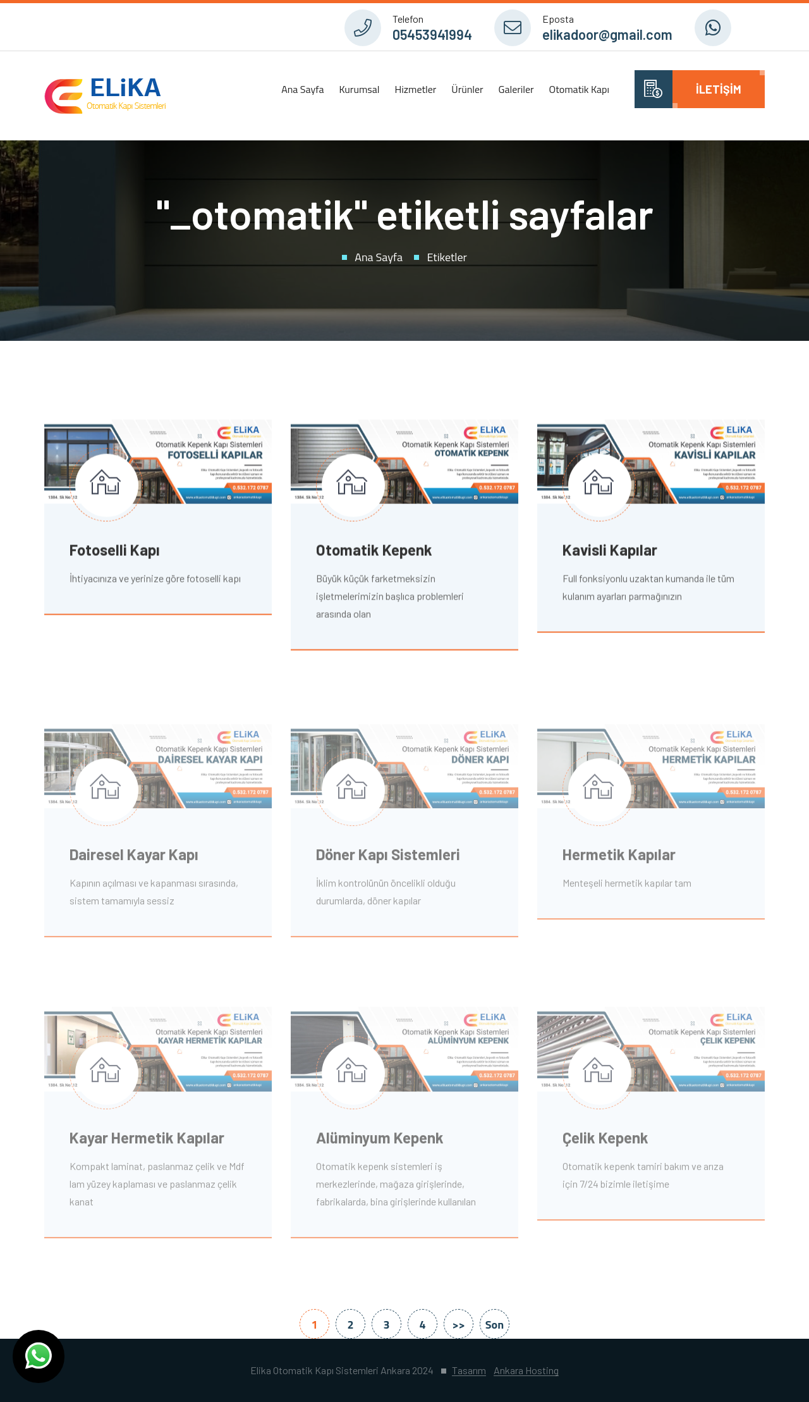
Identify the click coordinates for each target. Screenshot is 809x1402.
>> (458, 1324)
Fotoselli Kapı (115, 551)
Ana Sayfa (302, 89)
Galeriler (516, 89)
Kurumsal (359, 89)
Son (494, 1324)
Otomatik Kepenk (374, 551)
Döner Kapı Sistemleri (388, 858)
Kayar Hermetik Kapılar (147, 1141)
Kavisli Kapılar (610, 551)
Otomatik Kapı (579, 89)
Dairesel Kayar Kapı (134, 858)
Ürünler (467, 89)
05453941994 (432, 34)
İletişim (718, 89)
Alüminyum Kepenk (380, 1141)
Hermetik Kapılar (619, 858)
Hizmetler (415, 89)
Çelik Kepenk (605, 1141)
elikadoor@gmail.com (607, 34)
